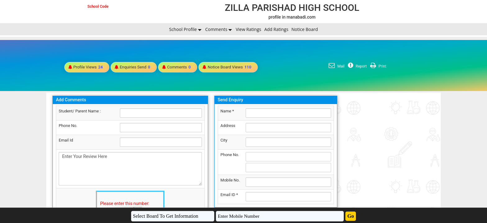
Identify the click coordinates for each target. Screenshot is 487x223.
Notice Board (304, 29)
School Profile (183, 29)
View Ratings (248, 29)
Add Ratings (276, 29)
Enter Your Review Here (130, 169)
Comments (216, 29)
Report (356, 66)
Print (377, 66)
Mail (335, 66)
